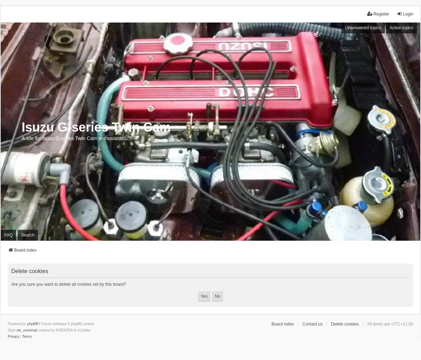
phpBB (32, 324)
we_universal (27, 330)
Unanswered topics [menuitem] (363, 27)
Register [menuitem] (378, 14)
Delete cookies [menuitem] (345, 324)
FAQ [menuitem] (8, 235)
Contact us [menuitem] (312, 324)
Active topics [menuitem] (401, 27)
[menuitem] (13, 337)
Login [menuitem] (405, 14)
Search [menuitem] (27, 235)
